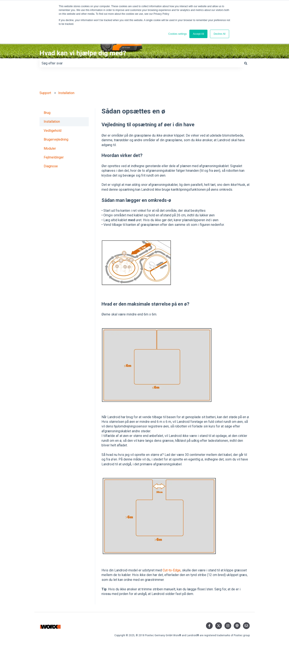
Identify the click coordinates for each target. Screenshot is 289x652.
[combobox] (141, 63)
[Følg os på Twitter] (218, 625)
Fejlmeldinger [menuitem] (54, 157)
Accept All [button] (198, 33)
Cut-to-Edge (172, 570)
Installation (66, 93)
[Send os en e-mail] (246, 625)
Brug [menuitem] (47, 113)
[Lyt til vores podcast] (237, 625)
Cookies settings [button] (177, 33)
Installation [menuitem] (52, 122)
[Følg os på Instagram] (227, 625)
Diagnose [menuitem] (51, 166)
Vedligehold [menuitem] (52, 131)
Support (45, 93)
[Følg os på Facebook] (209, 625)
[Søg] (246, 63)
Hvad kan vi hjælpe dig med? (83, 53)
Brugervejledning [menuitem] (56, 139)
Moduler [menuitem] (50, 148)
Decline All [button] (219, 33)
